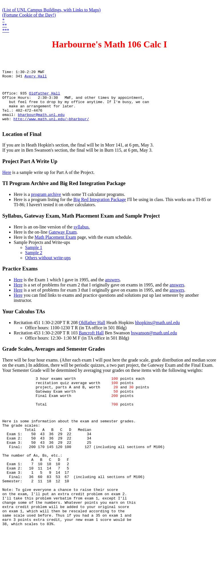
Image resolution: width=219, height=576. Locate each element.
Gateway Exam (63, 243)
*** (5, 30)
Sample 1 (33, 258)
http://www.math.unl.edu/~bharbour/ (51, 129)
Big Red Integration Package (99, 210)
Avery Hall (36, 77)
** (4, 25)
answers (112, 290)
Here (6, 183)
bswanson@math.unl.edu (154, 344)
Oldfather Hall (44, 98)
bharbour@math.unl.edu (41, 124)
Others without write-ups (48, 268)
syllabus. (82, 238)
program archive (46, 205)
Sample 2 (33, 263)
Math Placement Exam (55, 248)
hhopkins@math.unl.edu (157, 333)
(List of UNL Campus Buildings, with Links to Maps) (51, 9)
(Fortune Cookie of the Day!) (29, 15)
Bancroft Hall (91, 344)
